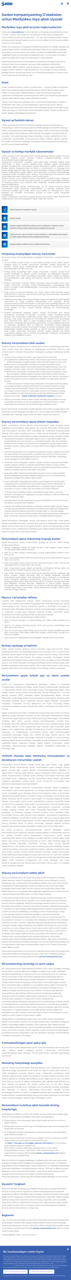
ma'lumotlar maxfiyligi (21, 1275)
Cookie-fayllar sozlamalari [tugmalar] (42, 1271)
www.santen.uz (18, 32)
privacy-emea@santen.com (51, 957)
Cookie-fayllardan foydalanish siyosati (37, 396)
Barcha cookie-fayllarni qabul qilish (15, 1271)
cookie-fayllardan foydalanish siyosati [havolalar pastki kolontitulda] (46, 1275)
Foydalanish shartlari (8, 1275)
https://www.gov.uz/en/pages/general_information (29, 1143)
